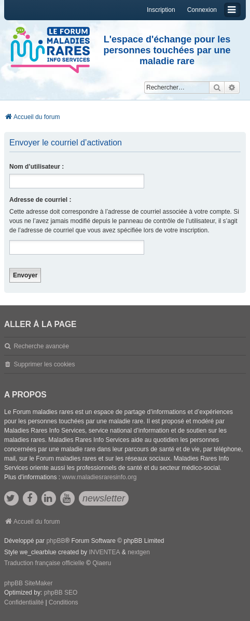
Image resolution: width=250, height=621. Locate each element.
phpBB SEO (61, 592)
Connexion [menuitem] (202, 9)
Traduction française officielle (44, 563)
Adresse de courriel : (40, 199)
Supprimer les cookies (44, 364)
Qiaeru (101, 563)
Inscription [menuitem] (161, 9)
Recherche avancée (41, 346)
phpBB (55, 540)
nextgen (139, 552)
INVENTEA (104, 552)
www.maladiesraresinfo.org (99, 477)
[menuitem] (24, 603)
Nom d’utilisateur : (36, 166)
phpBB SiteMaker (28, 583)
